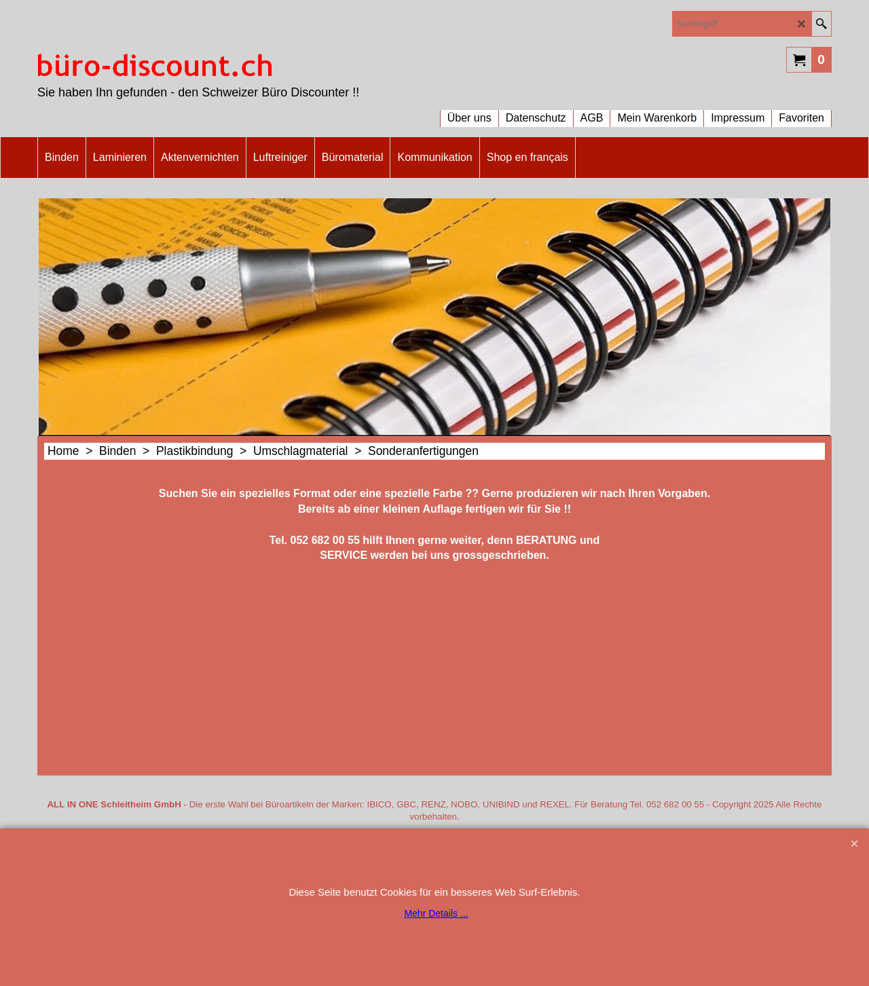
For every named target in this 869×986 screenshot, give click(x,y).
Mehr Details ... (436, 913)
